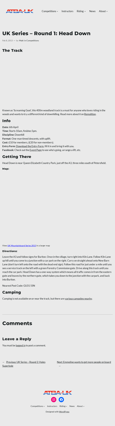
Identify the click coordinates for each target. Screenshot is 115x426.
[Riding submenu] (85, 11)
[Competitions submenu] (57, 11)
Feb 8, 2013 (7, 40)
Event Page (36, 150)
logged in (20, 345)
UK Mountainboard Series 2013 (21, 245)
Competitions (32, 40)
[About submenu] (107, 11)
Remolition (90, 114)
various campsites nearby (78, 298)
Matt (21, 40)
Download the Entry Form (30, 146)
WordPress (64, 411)
